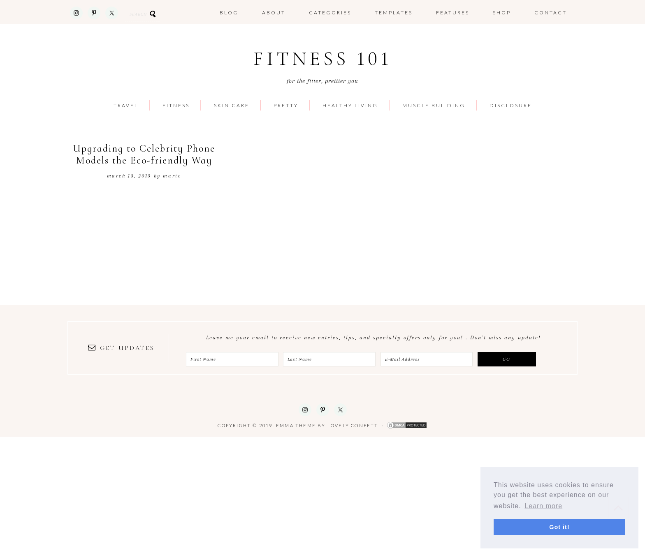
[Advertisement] (247, 494)
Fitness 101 (322, 59)
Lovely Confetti (354, 425)
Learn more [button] (543, 505)
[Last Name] (329, 359)
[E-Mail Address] (427, 359)
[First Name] (232, 359)
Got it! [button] (559, 527)
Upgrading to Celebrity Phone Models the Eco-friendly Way (144, 154)
